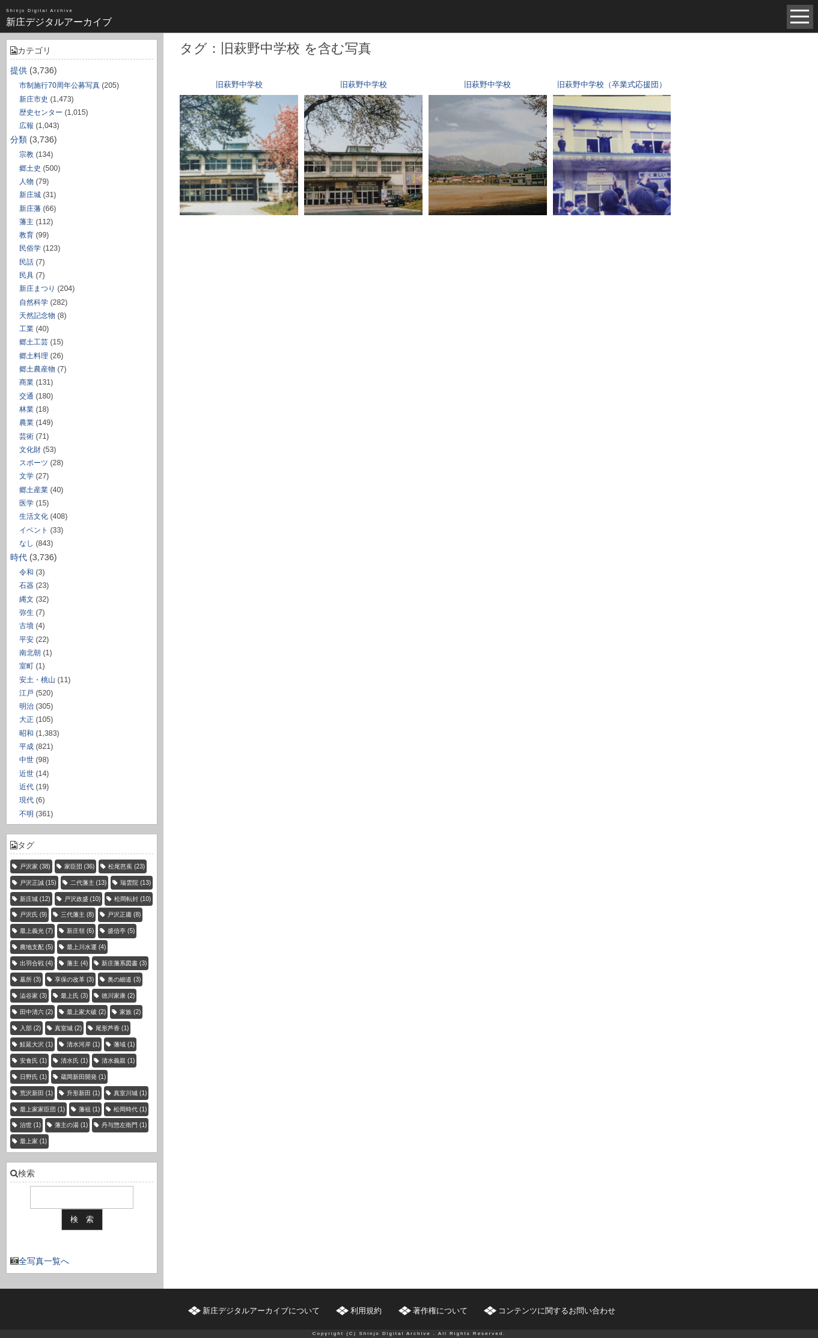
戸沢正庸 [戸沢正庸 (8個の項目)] (124, 914)
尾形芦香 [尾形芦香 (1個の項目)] (112, 1028)
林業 (26, 409)
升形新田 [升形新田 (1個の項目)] (83, 1093)
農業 (26, 422)
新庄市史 (33, 99)
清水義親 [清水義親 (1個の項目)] (118, 1060)
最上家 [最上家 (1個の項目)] (33, 1141)
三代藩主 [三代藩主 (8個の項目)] (77, 914)
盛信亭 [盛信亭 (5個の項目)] (121, 930)
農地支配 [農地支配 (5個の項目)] (36, 947)
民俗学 (30, 248)
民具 (26, 275)
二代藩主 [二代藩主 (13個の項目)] (88, 882)
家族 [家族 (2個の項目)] (130, 1012)
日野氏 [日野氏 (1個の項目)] (33, 1077)
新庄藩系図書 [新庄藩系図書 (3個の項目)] (124, 963)
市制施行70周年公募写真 (59, 85)
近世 (26, 773)
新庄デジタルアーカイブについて (261, 1310)
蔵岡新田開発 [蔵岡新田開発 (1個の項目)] (83, 1077)
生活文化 (33, 516)
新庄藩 (30, 208)
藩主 (26, 222)
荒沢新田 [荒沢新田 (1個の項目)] (36, 1093)
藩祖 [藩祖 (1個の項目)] (89, 1109)
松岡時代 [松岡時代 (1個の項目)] (130, 1109)
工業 (26, 329)
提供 (18, 70)
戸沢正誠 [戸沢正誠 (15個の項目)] (38, 882)
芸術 (26, 436)
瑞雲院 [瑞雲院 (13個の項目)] (135, 882)
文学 (26, 476)
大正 (26, 719)
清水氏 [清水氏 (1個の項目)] (74, 1060)
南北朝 (30, 653)
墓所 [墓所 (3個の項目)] (30, 979)
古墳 (26, 626)
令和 (26, 572)
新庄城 (30, 195)
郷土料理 (33, 356)
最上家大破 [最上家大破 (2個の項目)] (86, 1012)
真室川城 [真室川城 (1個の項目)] (130, 1093)
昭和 (26, 733)
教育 (26, 235)
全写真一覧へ (44, 1261)
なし (26, 543)
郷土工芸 (33, 342)
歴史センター (41, 112)
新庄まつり (37, 288)
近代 (26, 787)
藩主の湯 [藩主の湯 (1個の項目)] (71, 1125)
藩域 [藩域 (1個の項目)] (124, 1044)
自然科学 (33, 302)
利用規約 (366, 1310)
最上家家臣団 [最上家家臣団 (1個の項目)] (42, 1109)
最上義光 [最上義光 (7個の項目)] (36, 930)
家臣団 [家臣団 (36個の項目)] (79, 866)
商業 (26, 382)
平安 (26, 639)
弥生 (26, 612)
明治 (26, 706)
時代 (18, 557)
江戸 (26, 693)
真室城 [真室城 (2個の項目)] (68, 1028)
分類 (18, 139)
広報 (26, 125)
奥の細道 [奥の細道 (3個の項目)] (124, 979)
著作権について (440, 1310)
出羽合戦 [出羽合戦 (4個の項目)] (36, 963)
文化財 (30, 449)
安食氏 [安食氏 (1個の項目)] (33, 1060)
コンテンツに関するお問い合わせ (556, 1310)
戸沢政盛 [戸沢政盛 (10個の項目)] (82, 899)
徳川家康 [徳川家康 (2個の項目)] (118, 995)
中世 (26, 760)
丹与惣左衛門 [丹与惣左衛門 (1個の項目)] (124, 1125)
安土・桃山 (37, 680)
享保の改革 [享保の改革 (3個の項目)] (74, 979)
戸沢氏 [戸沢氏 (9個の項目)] (33, 914)
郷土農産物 (37, 369)
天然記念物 (37, 315)
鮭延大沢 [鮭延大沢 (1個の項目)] (36, 1044)
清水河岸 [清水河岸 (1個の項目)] (83, 1044)
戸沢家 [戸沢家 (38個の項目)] (35, 866)
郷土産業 (33, 490)
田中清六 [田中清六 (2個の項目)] (36, 1012)
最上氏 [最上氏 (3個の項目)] (74, 995)
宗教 (26, 154)
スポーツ (33, 463)
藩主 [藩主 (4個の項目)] (77, 963)
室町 (26, 666)
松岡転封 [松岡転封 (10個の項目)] (132, 899)
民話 (26, 262)
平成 (26, 746)
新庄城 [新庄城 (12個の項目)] (35, 899)
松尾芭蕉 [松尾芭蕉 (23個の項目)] (126, 866)
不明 (26, 814)
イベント (33, 530)
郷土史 (30, 168)
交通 (26, 396)
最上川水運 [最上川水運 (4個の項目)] (86, 947)
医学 (26, 503)
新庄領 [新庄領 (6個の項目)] (80, 930)
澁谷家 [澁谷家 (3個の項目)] (33, 995)
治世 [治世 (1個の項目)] (30, 1125)
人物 (26, 181)
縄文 (26, 599)
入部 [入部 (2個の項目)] (30, 1028)
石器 (26, 585)
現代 (26, 800)
